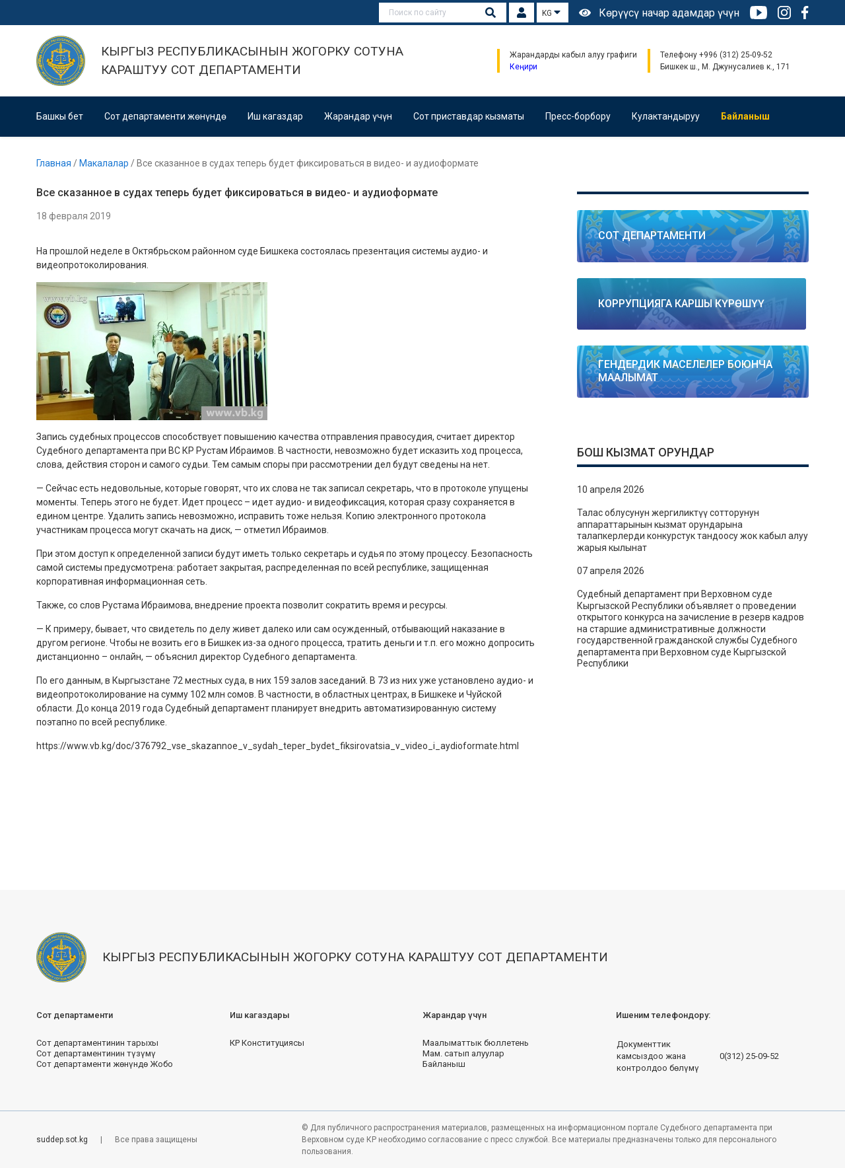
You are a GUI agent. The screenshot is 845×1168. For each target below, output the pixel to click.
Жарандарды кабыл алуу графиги (573, 54)
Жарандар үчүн (358, 116)
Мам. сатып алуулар (463, 1053)
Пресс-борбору (578, 116)
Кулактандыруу (666, 116)
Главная (54, 163)
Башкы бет (59, 116)
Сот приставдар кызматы (468, 116)
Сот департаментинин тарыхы (97, 1043)
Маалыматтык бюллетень (475, 1043)
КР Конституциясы (267, 1043)
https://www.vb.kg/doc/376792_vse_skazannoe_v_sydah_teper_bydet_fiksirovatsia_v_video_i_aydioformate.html (277, 746)
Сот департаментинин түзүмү (96, 1053)
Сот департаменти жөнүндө (165, 116)
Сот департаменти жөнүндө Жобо (104, 1064)
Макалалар (105, 163)
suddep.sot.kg (63, 1139)
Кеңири (523, 66)
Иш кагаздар (275, 116)
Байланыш (745, 116)
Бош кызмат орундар (645, 452)
